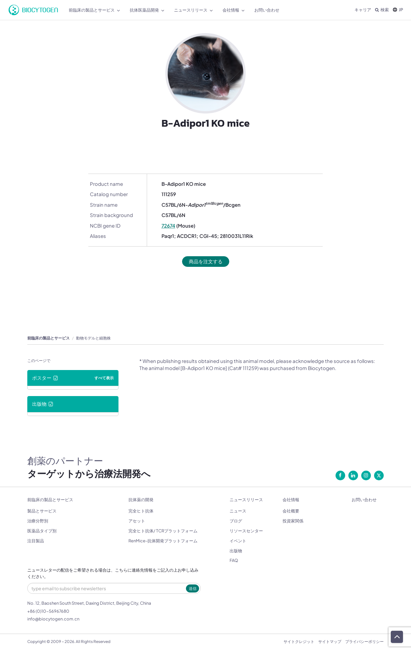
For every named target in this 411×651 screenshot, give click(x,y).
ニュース (238, 511)
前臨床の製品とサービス (48, 338)
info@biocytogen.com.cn (53, 618)
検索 (382, 9)
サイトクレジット (299, 641)
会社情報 (291, 500)
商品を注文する (206, 261)
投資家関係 (293, 521)
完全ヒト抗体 (140, 511)
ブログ (236, 521)
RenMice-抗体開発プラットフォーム (162, 540)
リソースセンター (246, 530)
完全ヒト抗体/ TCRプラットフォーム (162, 530)
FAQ (234, 560)
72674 (168, 225)
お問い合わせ (364, 500)
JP (398, 9)
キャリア (362, 9)
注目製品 (35, 540)
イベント (238, 540)
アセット (136, 521)
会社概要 (291, 511)
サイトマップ (329, 641)
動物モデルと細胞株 (93, 338)
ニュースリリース (246, 500)
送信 (193, 588)
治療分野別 (37, 521)
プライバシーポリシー (364, 641)
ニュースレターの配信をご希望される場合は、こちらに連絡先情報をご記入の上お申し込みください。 (112, 573)
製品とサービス (42, 511)
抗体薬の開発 (140, 500)
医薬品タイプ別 (42, 530)
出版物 (236, 550)
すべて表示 (104, 377)
